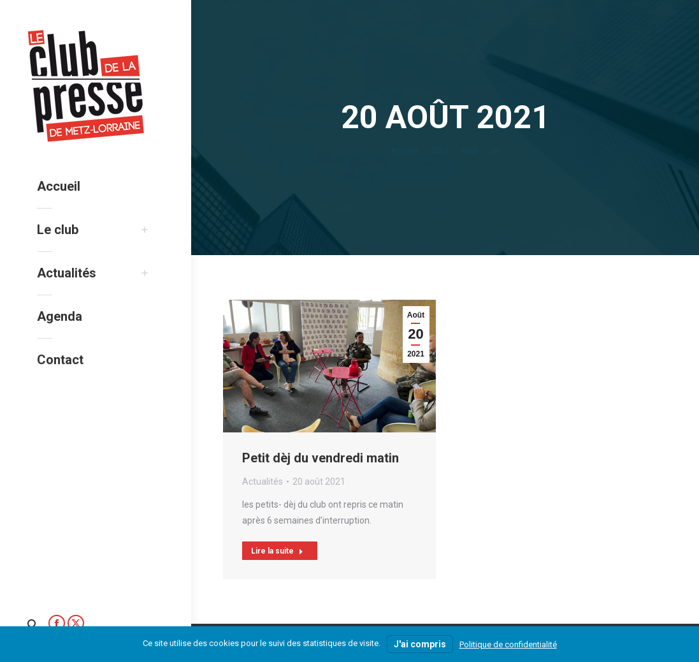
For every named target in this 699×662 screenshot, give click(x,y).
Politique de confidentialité (508, 644)
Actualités (262, 481)
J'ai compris (420, 644)
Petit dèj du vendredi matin (320, 458)
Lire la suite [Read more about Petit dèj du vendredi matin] (277, 551)
